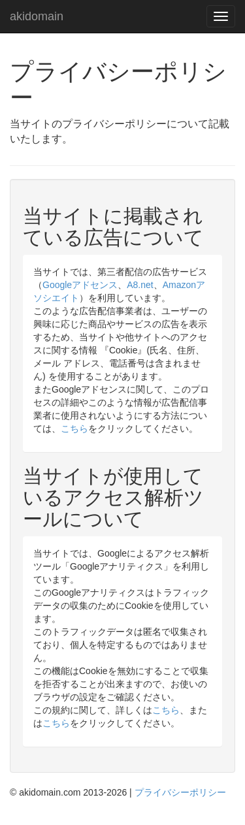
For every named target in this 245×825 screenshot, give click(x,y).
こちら (74, 428)
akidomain (36, 15)
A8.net (140, 285)
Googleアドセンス (80, 285)
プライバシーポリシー (180, 792)
